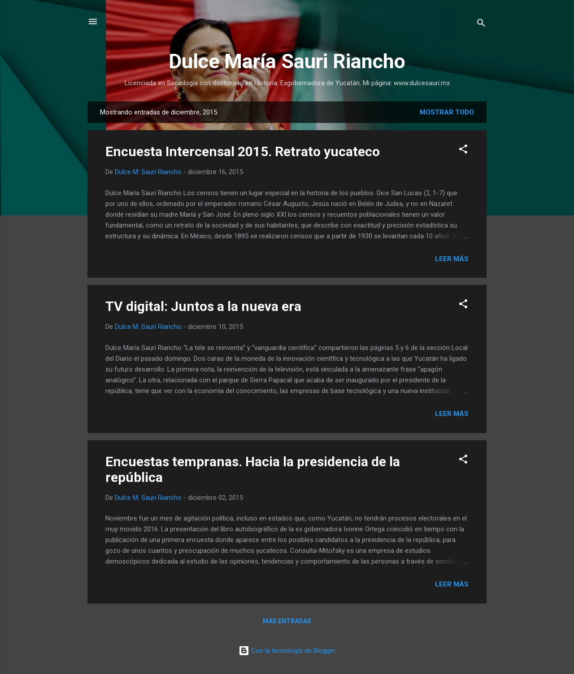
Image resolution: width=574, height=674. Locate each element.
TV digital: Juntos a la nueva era (203, 306)
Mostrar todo (447, 112)
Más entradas (287, 621)
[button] (463, 151)
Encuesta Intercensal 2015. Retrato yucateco (242, 151)
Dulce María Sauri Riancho (287, 61)
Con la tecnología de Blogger (287, 651)
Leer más (452, 259)
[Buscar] (481, 24)
